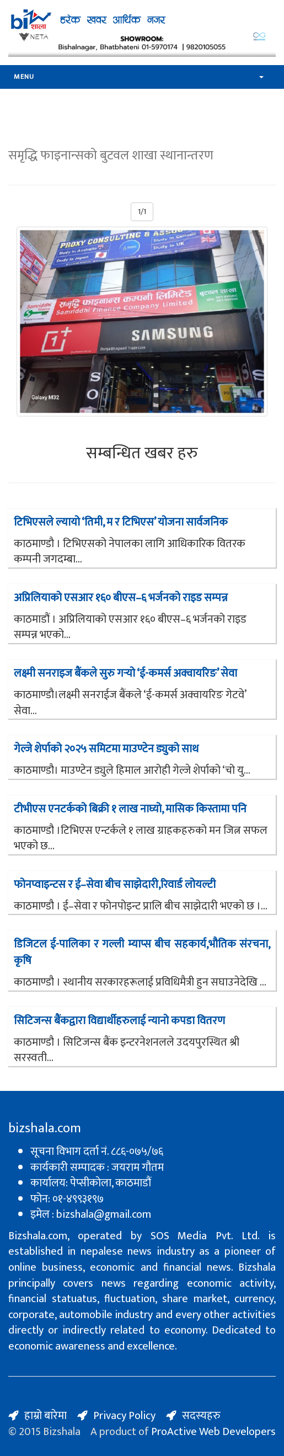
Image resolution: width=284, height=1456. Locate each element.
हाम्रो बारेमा (45, 1415)
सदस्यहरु (201, 1415)
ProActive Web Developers (213, 1431)
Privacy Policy (124, 1415)
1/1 (142, 211)
